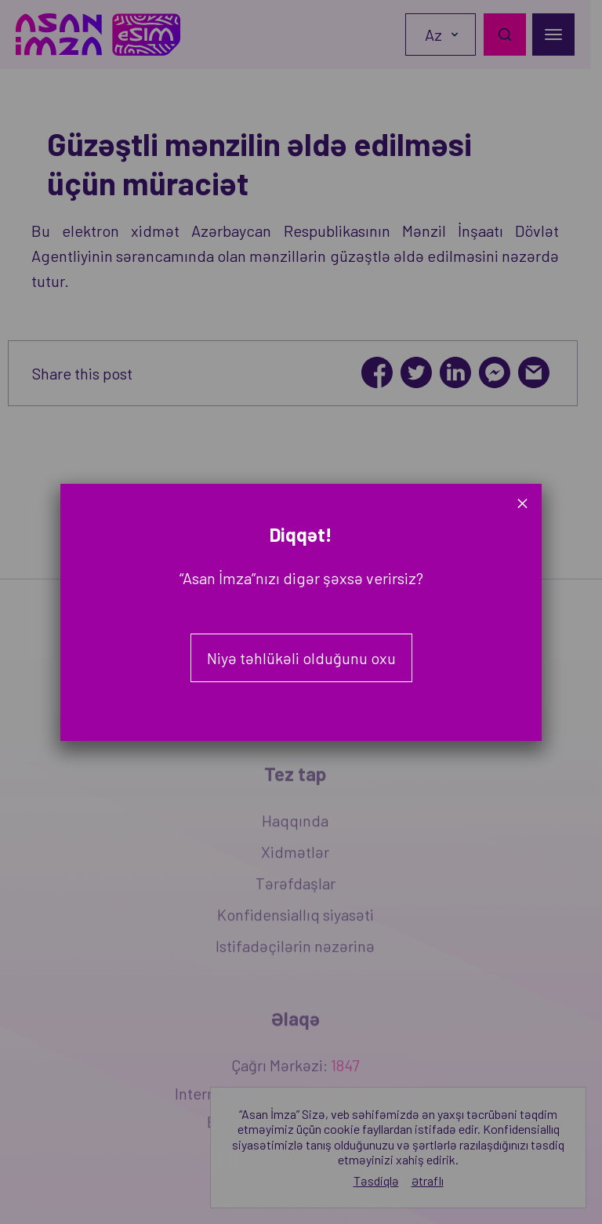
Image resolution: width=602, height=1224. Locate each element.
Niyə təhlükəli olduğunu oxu (301, 657)
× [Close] (522, 503)
